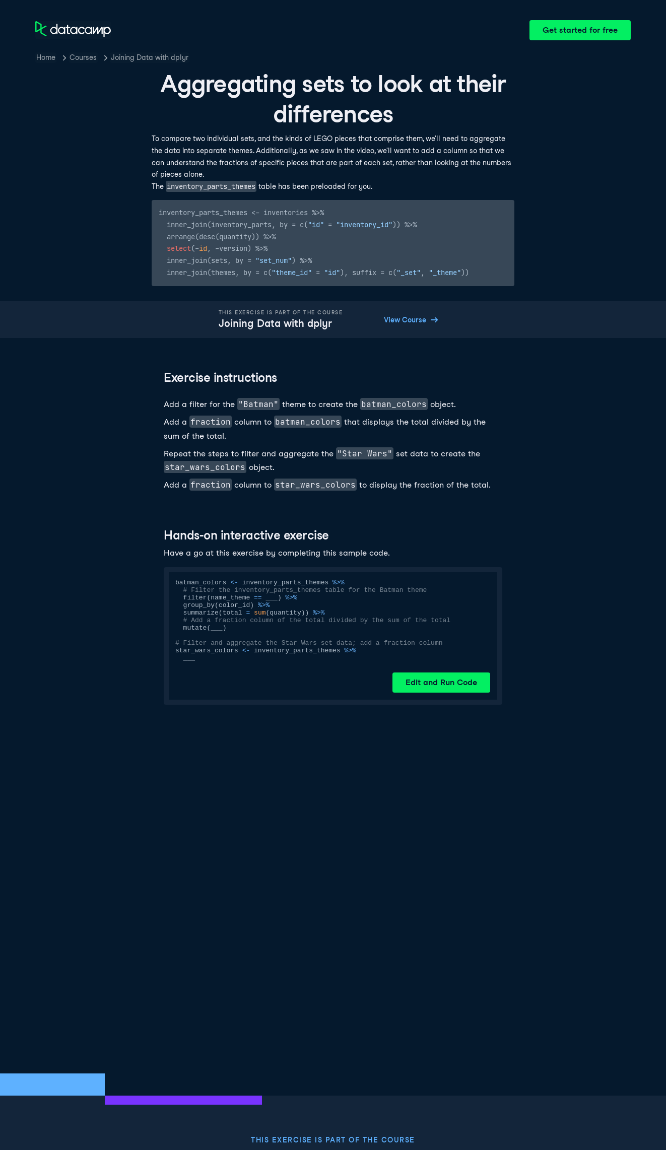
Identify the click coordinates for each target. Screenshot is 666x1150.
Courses (83, 57)
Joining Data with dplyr (149, 57)
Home (45, 57)
